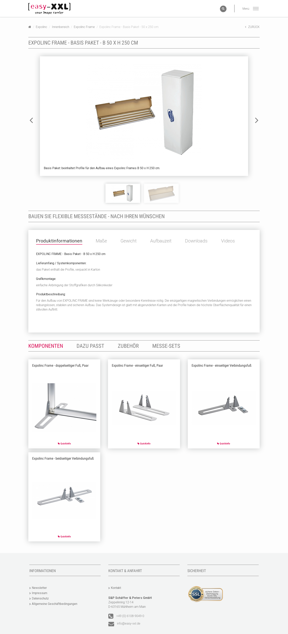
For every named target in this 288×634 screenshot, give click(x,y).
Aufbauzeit (161, 241)
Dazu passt (90, 346)
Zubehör (128, 346)
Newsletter (39, 588)
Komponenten (45, 346)
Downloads (196, 241)
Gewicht (128, 241)
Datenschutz (40, 598)
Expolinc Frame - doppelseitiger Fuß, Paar (60, 365)
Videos (228, 241)
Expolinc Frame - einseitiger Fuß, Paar (137, 365)
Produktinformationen (59, 241)
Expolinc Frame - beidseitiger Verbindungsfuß (63, 458)
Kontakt (116, 588)
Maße (101, 241)
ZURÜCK (252, 27)
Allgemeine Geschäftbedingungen (54, 604)
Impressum (39, 593)
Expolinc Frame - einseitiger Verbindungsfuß (221, 365)
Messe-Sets (166, 346)
